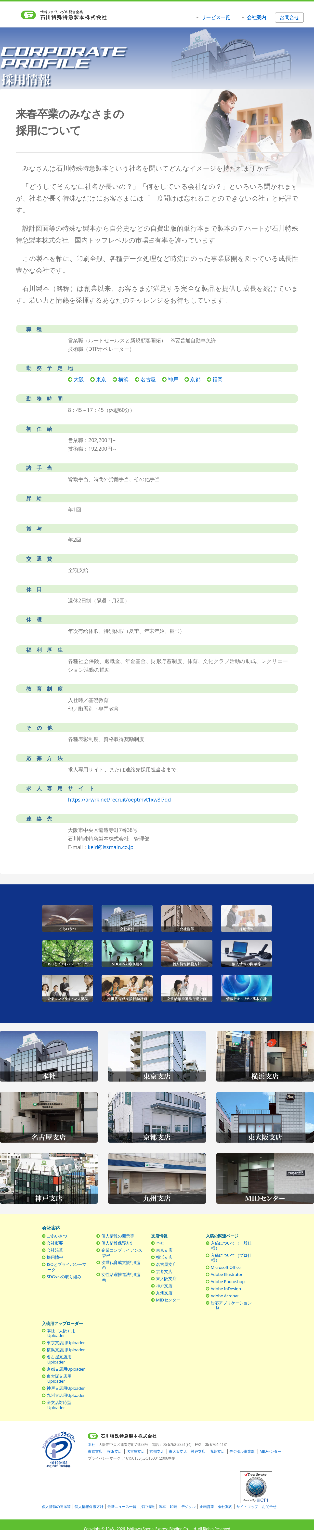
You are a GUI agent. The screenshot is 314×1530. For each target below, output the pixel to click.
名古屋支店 (166, 1264)
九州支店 (164, 1293)
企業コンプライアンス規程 (121, 1252)
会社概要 (55, 1243)
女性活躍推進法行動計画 (121, 1277)
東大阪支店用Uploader (59, 1378)
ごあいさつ (57, 1236)
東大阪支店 (166, 1278)
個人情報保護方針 (117, 1243)
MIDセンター (168, 1300)
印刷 (173, 1506)
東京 (101, 379)
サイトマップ (247, 1506)
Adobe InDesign (226, 1288)
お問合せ (269, 1506)
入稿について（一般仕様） (231, 1245)
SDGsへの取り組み (64, 1276)
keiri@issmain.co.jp (110, 847)
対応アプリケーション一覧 (231, 1305)
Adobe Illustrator (227, 1274)
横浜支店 (164, 1257)
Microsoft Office (226, 1267)
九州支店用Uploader (66, 1395)
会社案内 (225, 1506)
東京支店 (164, 1250)
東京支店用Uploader (66, 1342)
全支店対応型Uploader (59, 1405)
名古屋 (148, 379)
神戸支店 (164, 1285)
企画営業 (207, 1506)
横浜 (123, 379)
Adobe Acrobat (225, 1296)
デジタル (188, 1506)
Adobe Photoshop (228, 1281)
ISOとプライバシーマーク (66, 1267)
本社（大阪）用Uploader (61, 1333)
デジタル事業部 (242, 1451)
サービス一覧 (215, 17)
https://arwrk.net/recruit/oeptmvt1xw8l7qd (119, 799)
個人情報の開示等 (117, 1236)
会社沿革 (55, 1250)
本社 (160, 1243)
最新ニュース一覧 (121, 1506)
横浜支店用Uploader (66, 1349)
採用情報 (55, 1257)
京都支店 (164, 1271)
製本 (162, 1506)
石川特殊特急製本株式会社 (86, 15)
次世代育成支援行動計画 (121, 1265)
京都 (195, 379)
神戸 (173, 379)
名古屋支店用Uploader (59, 1359)
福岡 (217, 379)
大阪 (79, 379)
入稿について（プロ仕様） (231, 1257)
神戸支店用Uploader (66, 1388)
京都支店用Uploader (66, 1369)
